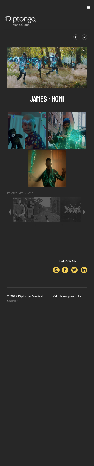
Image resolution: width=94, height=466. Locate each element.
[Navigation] (88, 7)
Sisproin (12, 301)
